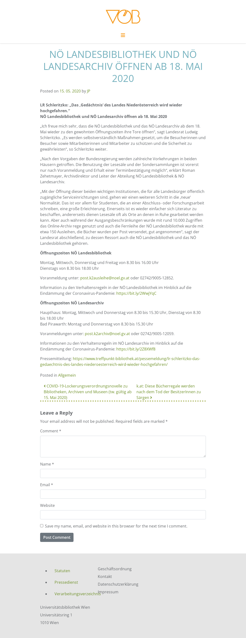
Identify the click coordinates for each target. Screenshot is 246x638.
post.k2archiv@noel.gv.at (107, 333)
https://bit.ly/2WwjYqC (136, 293)
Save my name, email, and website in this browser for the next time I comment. (116, 526)
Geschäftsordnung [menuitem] (115, 568)
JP (88, 91)
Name (47, 464)
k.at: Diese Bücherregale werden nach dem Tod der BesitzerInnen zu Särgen (168, 391)
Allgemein (67, 375)
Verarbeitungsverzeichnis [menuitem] (73, 593)
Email (46, 484)
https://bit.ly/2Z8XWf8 (135, 349)
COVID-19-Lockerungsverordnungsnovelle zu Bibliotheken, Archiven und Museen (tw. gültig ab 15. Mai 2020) (88, 391)
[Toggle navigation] (123, 36)
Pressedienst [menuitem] (66, 582)
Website (47, 505)
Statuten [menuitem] (62, 570)
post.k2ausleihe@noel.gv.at (104, 278)
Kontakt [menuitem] (105, 576)
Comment (50, 431)
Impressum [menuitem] (108, 592)
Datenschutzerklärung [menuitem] (118, 584)
